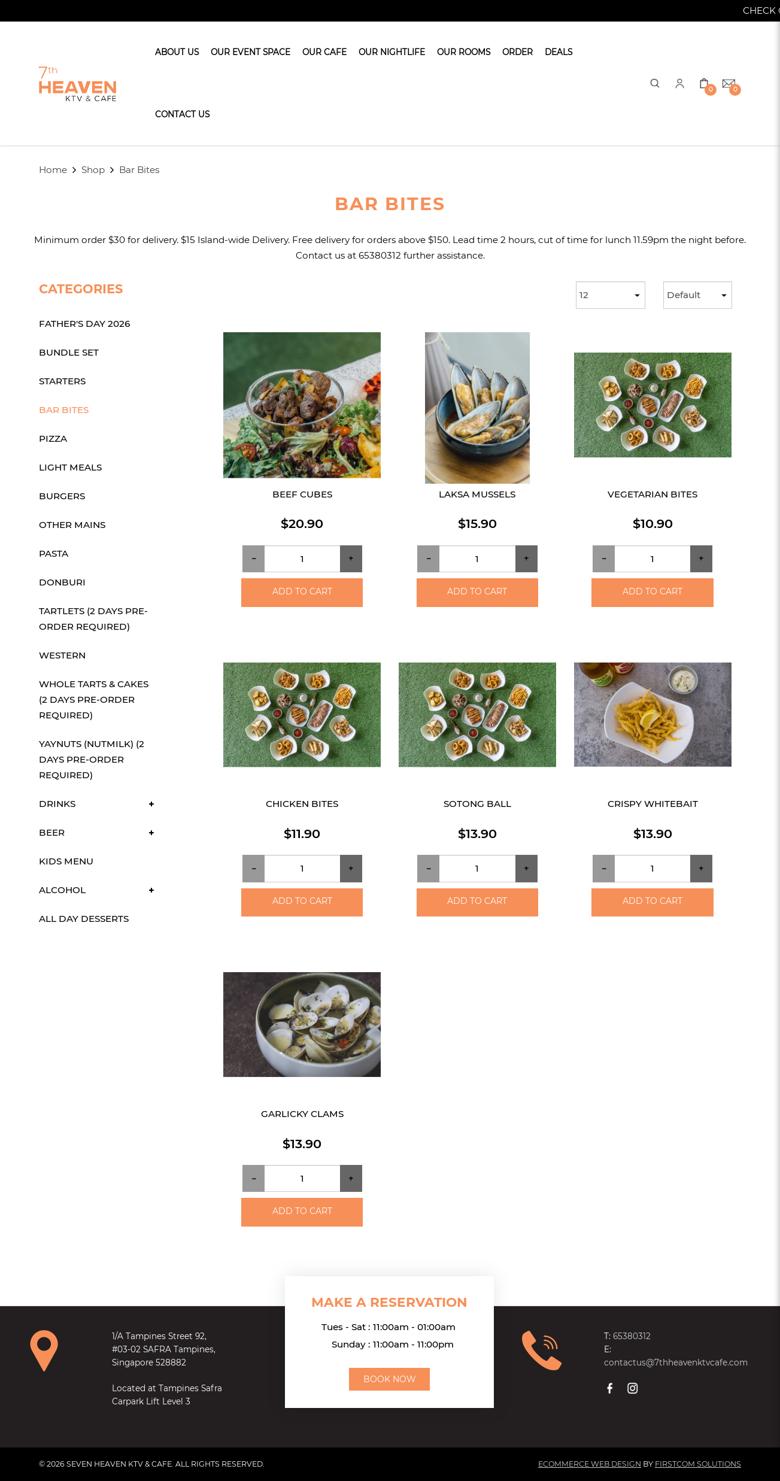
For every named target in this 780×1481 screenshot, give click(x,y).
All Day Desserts (84, 918)
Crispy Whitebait (653, 803)
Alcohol (62, 890)
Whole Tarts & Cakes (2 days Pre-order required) (93, 699)
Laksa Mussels (477, 494)
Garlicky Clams (302, 1113)
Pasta (53, 553)
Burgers (62, 496)
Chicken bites (302, 803)
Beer (52, 832)
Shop (93, 169)
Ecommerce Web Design (589, 1463)
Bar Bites (139, 169)
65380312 (632, 1336)
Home (53, 169)
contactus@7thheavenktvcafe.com (676, 1362)
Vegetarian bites (652, 494)
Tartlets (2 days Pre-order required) (93, 618)
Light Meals (70, 467)
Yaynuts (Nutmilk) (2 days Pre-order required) (91, 759)
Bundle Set (69, 352)
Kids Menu (66, 861)
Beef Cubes (302, 494)
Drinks (57, 803)
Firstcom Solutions (698, 1463)
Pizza (53, 438)
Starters (62, 381)
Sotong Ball (477, 803)
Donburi (62, 582)
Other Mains (72, 524)
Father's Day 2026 (84, 323)
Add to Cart (302, 591)
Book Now (389, 1379)
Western (62, 655)
